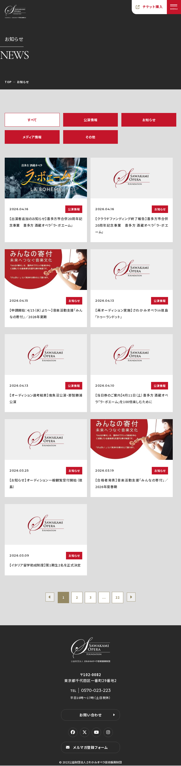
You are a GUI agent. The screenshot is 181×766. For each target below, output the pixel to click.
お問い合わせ (90, 715)
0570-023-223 (96, 691)
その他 (90, 137)
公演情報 (91, 119)
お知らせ (149, 119)
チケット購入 (153, 6)
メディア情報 (32, 137)
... (104, 597)
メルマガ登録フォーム (90, 747)
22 (119, 597)
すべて (32, 119)
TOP (8, 82)
